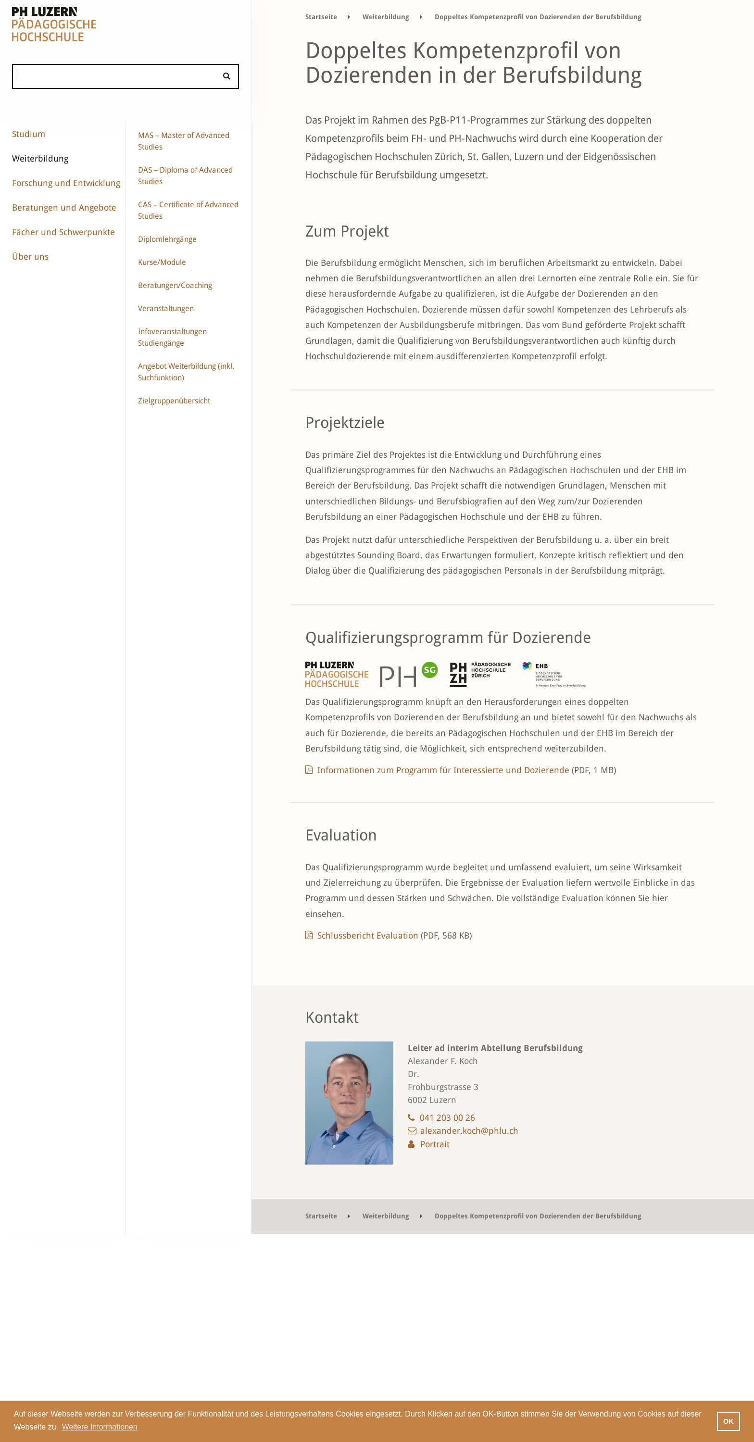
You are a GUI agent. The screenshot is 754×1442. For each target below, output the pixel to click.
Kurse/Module (162, 262)
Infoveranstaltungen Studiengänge (172, 337)
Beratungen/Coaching (175, 285)
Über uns (30, 256)
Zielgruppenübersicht (174, 400)
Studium (28, 134)
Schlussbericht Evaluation (394, 935)
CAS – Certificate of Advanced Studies (188, 210)
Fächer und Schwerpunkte (63, 232)
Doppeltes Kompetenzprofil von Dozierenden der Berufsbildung (538, 17)
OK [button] (728, 1421)
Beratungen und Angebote (64, 207)
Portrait (435, 1144)
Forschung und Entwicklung (66, 183)
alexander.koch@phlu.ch (469, 1131)
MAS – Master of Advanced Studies (183, 141)
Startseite (321, 17)
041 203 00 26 (447, 1118)
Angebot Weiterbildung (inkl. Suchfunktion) (186, 372)
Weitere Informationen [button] (100, 1427)
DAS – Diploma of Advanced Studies (185, 175)
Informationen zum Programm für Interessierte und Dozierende (466, 770)
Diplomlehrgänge (167, 239)
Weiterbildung (40, 158)
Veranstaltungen (166, 308)
